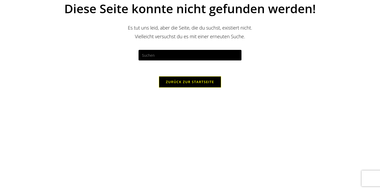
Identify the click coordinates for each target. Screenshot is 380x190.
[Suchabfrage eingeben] (190, 55)
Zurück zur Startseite (190, 81)
